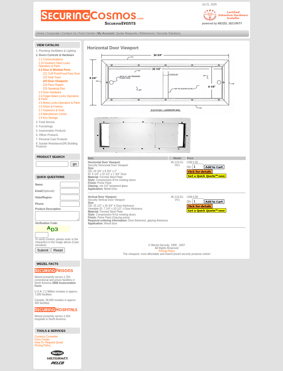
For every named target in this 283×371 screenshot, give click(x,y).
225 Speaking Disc (54, 88)
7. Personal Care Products (51, 139)
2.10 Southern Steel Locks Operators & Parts (54, 65)
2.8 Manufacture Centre (53, 114)
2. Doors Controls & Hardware (55, 55)
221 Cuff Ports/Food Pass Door (61, 73)
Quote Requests (126, 33)
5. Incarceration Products (51, 130)
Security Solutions (168, 33)
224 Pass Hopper (53, 84)
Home (40, 33)
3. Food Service (45, 122)
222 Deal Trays (52, 77)
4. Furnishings (44, 126)
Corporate (53, 33)
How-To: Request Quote (49, 344)
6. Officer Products (47, 134)
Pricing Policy (43, 347)
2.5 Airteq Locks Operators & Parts (59, 102)
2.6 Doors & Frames (50, 106)
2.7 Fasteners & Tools (52, 110)
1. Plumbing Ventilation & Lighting (56, 50)
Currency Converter (46, 338)
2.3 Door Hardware (50, 92)
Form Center (87, 33)
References (147, 33)
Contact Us (69, 33)
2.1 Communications (51, 59)
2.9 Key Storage (48, 117)
